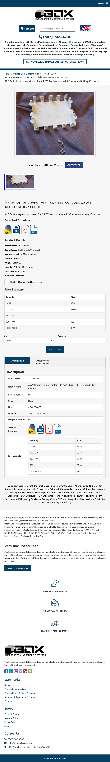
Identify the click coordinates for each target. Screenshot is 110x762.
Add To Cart (55, 349)
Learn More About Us (18, 568)
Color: (6, 336)
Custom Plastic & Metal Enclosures (20, 693)
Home (7, 73)
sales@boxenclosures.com (18, 743)
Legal (6, 726)
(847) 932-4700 (55, 37)
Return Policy (10, 722)
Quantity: (62, 336)
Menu (103, 3)
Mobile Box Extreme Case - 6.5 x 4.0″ (33, 73)
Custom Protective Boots (15, 689)
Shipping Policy (11, 718)
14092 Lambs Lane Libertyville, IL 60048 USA (27, 747)
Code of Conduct (12, 714)
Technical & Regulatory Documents (20, 697)
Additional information (42, 362)
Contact (8, 701)
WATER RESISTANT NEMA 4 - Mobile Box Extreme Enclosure (35, 77)
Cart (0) (27, 28)
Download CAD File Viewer (55, 165)
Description (17, 360)
